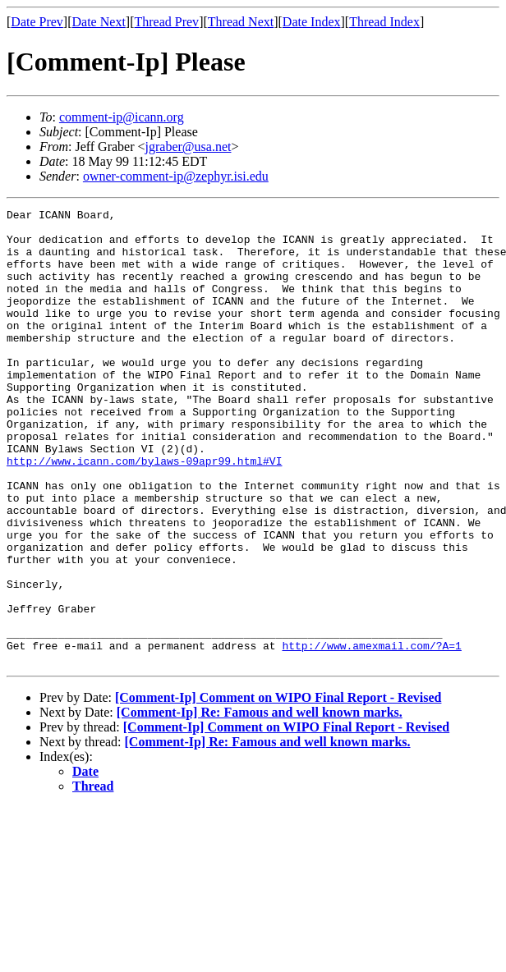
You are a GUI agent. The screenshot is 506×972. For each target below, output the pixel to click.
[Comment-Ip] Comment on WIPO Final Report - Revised (278, 788)
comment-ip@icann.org (121, 117)
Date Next (99, 22)
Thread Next (241, 22)
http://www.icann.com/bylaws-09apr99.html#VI (144, 512)
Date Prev (37, 22)
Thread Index (384, 22)
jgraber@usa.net (188, 147)
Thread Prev (166, 22)
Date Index (312, 22)
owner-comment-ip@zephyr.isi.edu (176, 176)
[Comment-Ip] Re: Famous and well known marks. (259, 803)
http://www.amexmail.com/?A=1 (371, 734)
